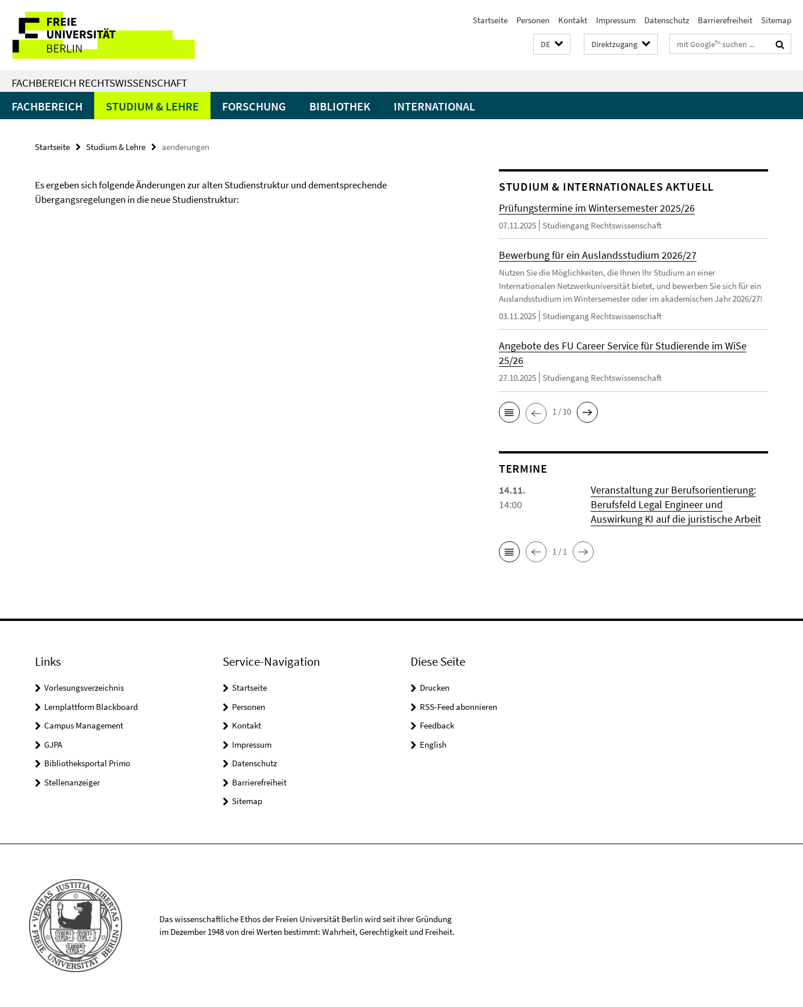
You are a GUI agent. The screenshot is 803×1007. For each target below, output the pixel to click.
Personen (532, 20)
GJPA (53, 744)
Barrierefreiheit (725, 20)
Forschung (254, 106)
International (434, 106)
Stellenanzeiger (72, 782)
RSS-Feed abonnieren (458, 706)
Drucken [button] (434, 687)
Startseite (490, 20)
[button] (551, 44)
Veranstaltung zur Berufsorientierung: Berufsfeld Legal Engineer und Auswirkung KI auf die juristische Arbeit (676, 504)
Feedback (437, 725)
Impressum (616, 20)
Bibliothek (339, 106)
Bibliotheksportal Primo (87, 763)
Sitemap (776, 20)
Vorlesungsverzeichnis (84, 687)
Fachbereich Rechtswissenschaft (99, 83)
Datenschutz (666, 20)
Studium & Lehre (152, 106)
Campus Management (83, 725)
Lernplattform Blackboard (91, 706)
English (433, 744)
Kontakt (572, 20)
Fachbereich (47, 106)
